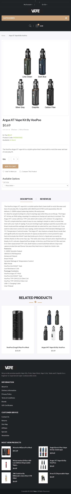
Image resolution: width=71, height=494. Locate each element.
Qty (4, 159)
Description (26, 199)
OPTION (6, 182)
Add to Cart (10, 166)
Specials (4, 432)
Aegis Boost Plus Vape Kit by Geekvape (58, 448)
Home (3, 35)
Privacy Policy (7, 394)
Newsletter (5, 435)
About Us (5, 387)
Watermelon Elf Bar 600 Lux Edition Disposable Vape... (22, 462)
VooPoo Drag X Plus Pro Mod (18, 347)
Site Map (5, 424)
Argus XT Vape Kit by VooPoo (18, 35)
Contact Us (5, 417)
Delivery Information (9, 390)
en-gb (44, 4)
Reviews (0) (45, 199)
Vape (35, 491)
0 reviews (14, 129)
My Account (28, 4)
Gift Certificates (7, 405)
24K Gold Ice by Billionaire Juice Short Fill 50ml (22, 475)
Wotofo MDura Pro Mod (22, 447)
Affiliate (4, 428)
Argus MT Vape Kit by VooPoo (53, 347)
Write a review (24, 129)
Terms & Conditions (8, 398)
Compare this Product (29, 171)
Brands (4, 401)
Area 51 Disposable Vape (59, 473)
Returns (4, 420)
